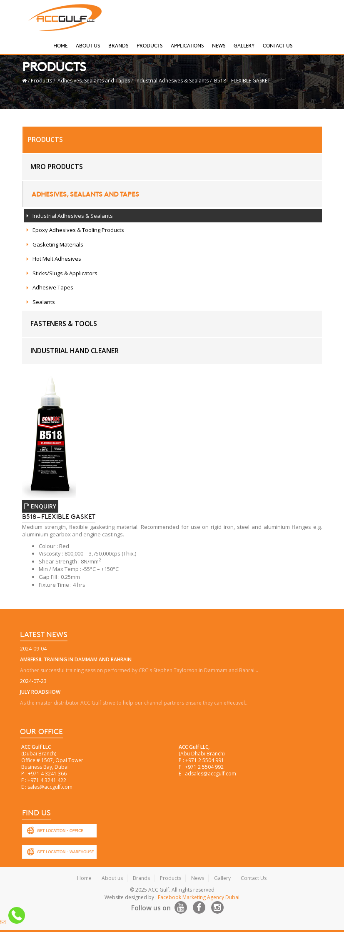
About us (112, 878)
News (218, 45)
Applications (187, 45)
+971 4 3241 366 (47, 773)
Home (60, 45)
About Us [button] (88, 45)
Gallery (244, 45)
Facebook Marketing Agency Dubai (198, 897)
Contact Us (277, 45)
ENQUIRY (40, 506)
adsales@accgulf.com (210, 773)
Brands (118, 45)
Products (149, 45)
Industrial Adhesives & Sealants (172, 80)
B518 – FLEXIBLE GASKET (242, 80)
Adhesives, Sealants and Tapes (93, 80)
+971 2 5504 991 (204, 760)
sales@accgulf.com (49, 786)
